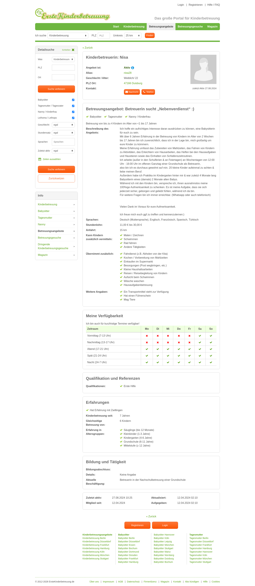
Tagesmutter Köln (198, 555)
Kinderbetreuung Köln (94, 551)
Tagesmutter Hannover (201, 551)
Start (116, 26)
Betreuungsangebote (161, 26)
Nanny (41, 224)
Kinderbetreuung (134, 26)
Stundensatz (43, 132)
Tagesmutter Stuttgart (200, 562)
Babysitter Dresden (128, 555)
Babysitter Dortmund (128, 551)
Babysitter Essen (126, 545)
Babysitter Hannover (164, 534)
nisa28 (128, 72)
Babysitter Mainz (162, 551)
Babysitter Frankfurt (128, 558)
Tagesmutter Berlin (198, 538)
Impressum (108, 581)
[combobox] (63, 142)
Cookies (216, 581)
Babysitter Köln (161, 538)
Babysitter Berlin (126, 538)
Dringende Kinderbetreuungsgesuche (53, 246)
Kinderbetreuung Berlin (94, 538)
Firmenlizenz (150, 581)
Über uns (94, 581)
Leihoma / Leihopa (56, 117)
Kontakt (177, 581)
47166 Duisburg (133, 83)
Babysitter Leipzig (163, 541)
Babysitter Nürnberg (164, 555)
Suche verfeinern (56, 89)
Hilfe (205, 581)
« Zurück (88, 47)
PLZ (94, 35)
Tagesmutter (45, 217)
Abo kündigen (192, 581)
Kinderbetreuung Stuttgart (96, 558)
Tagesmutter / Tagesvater (56, 105)
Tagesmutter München (200, 558)
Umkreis (118, 35)
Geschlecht (43, 124)
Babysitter (56, 99)
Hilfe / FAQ (213, 4)
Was (40, 59)
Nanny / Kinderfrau (56, 111)
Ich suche (40, 35)
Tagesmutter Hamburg (200, 548)
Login (181, 4)
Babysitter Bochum (127, 548)
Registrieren (196, 4)
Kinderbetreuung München (96, 555)
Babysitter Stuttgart (163, 548)
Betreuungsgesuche (190, 26)
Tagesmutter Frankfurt (200, 545)
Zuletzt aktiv (43, 150)
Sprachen (43, 141)
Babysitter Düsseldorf (129, 541)
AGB (120, 581)
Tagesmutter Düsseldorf (201, 541)
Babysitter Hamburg (128, 562)
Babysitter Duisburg (164, 558)
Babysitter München (164, 545)
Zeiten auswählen (49, 159)
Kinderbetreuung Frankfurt (96, 545)
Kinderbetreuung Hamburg (96, 548)
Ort (39, 77)
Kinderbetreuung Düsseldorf (97, 541)
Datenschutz (133, 581)
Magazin (212, 26)
